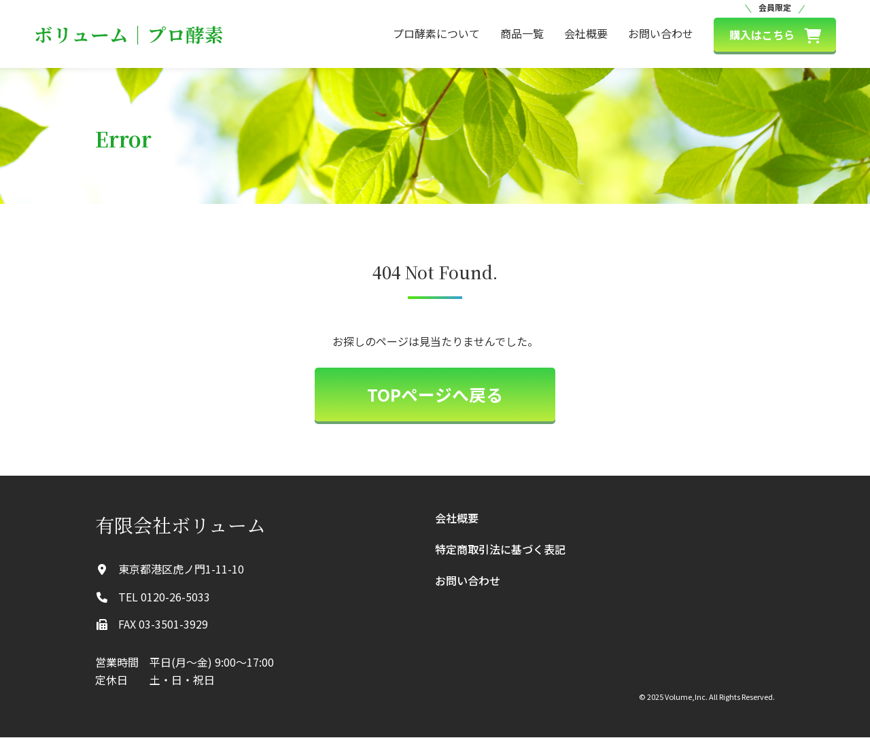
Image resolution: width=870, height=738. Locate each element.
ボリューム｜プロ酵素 (129, 34)
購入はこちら (775, 35)
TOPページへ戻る (435, 395)
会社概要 (586, 33)
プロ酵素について (436, 33)
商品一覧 (522, 33)
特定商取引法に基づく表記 (500, 550)
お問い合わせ (660, 33)
